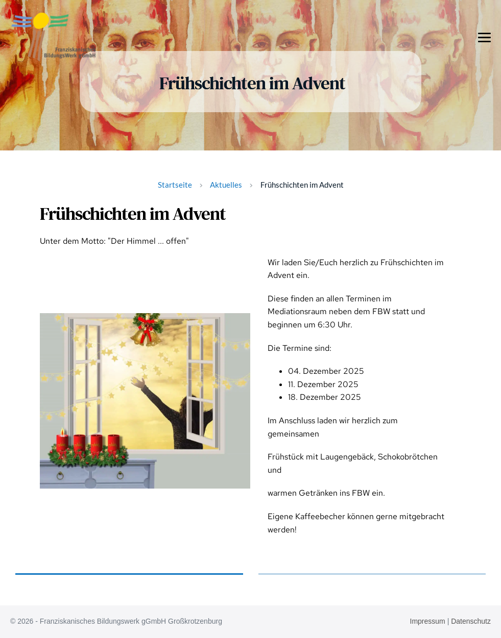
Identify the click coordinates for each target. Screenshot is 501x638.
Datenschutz (471, 621)
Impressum (427, 621)
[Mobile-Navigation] (484, 37)
